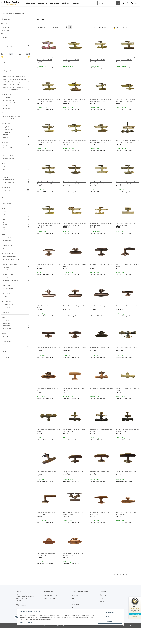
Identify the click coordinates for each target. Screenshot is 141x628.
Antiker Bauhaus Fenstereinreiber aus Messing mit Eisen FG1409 (74, 224)
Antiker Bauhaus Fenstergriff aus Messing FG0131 (73, 554)
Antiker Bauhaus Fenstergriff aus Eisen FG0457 (75, 348)
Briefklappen (5, 30)
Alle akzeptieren (109, 612)
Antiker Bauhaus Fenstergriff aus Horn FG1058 (48, 430)
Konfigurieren (109, 617)
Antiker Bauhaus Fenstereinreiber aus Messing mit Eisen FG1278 (101, 59)
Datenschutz (75, 595)
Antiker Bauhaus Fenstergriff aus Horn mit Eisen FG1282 (101, 430)
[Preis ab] (5, 54)
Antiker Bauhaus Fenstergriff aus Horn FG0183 (74, 389)
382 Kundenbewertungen (135, 614)
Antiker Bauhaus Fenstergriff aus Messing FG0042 (73, 513)
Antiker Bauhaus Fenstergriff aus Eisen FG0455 (127, 307)
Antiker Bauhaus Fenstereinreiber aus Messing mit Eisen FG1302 (48, 224)
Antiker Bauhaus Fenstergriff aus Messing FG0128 (126, 513)
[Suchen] (106, 3)
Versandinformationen (50, 598)
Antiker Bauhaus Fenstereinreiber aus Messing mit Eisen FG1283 (48, 100)
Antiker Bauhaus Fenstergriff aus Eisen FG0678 (101, 348)
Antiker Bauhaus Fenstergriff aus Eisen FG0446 (75, 265)
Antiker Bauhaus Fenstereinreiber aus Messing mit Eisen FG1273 (48, 59)
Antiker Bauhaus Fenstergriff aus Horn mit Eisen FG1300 (127, 430)
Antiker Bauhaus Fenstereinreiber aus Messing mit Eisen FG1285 (101, 100)
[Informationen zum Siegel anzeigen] (135, 617)
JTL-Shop (131, 625)
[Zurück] (108, 27)
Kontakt (102, 601)
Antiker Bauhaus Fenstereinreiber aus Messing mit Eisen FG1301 (127, 183)
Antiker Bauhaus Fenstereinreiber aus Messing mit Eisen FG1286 (127, 100)
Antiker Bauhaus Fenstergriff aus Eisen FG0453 (75, 307)
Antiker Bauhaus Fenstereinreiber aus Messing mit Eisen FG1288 (48, 141)
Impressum (75, 605)
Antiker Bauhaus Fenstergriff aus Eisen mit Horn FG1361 (127, 348)
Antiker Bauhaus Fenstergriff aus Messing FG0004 (46, 472)
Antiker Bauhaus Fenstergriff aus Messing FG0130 (46, 554)
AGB (73, 598)
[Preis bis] (22, 54)
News (101, 598)
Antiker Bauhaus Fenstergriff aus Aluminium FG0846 (126, 224)
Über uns (103, 595)
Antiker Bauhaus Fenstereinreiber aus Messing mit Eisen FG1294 (48, 183)
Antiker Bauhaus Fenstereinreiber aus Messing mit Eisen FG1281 (127, 59)
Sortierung (41, 27)
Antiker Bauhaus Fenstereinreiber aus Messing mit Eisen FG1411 (101, 224)
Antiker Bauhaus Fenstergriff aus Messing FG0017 (99, 472)
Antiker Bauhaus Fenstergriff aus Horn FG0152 (48, 389)
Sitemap (74, 601)
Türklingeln (4, 34)
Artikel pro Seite (55, 27)
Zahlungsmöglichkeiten (51, 595)
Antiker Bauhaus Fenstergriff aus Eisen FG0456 (48, 348)
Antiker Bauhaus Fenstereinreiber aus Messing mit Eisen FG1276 (74, 59)
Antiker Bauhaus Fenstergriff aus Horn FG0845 (127, 389)
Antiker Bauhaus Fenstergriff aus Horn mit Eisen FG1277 (74, 430)
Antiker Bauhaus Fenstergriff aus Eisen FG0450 (127, 265)
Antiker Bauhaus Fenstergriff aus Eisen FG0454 (101, 307)
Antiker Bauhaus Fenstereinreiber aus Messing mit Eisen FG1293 (127, 141)
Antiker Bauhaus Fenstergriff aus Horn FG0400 (101, 389)
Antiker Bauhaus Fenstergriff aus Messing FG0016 (73, 472)
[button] (66, 27)
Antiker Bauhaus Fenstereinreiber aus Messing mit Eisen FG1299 (101, 183)
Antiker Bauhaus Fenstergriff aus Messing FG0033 (46, 513)
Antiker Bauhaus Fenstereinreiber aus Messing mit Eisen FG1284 (74, 100)
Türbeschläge (5, 24)
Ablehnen (109, 621)
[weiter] (138, 27)
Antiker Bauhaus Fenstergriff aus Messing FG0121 (99, 513)
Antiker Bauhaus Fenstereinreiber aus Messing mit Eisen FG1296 (74, 183)
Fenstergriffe (5, 27)
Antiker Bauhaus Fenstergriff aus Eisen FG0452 (48, 307)
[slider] (2, 56)
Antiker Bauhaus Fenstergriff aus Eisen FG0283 (48, 265)
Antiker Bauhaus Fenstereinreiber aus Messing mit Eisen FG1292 (101, 141)
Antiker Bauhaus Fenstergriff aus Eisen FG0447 (101, 265)
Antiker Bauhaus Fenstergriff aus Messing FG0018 (126, 472)
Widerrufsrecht (76, 608)
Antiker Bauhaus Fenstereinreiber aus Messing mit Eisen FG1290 (74, 141)
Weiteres (4, 37)
